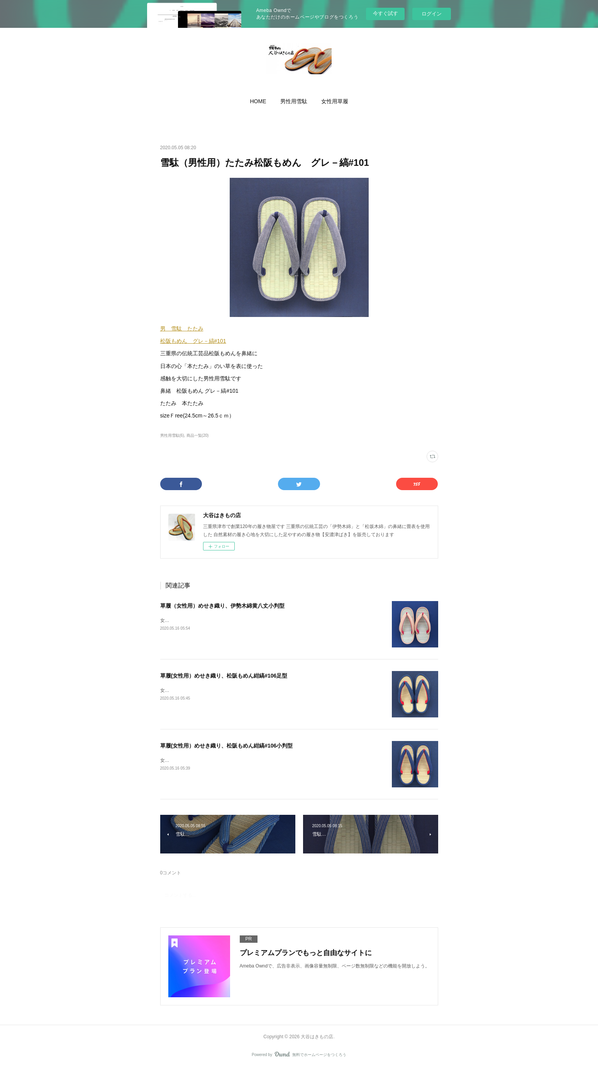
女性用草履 (334, 101)
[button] (258, 101)
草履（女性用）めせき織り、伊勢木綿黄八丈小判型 (222, 606)
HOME (258, 101)
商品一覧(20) (197, 435)
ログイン (432, 14)
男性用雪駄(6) (172, 435)
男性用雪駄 (293, 101)
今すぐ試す (385, 13)
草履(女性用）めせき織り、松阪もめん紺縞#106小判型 (226, 746)
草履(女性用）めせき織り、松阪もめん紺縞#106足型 (224, 676)
